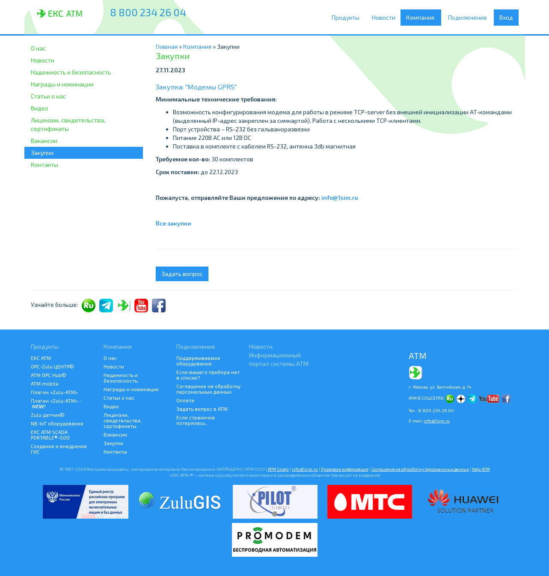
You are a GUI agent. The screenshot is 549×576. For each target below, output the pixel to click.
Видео (39, 108)
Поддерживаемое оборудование (198, 360)
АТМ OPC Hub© (48, 375)
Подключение (469, 17)
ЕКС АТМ (41, 358)
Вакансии (44, 140)
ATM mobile (45, 383)
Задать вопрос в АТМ (202, 409)
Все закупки (173, 223)
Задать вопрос (182, 273)
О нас (38, 48)
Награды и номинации (62, 84)
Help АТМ (481, 469)
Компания (423, 17)
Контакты (44, 164)
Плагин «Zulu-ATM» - (56, 403)
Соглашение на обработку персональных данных (208, 389)
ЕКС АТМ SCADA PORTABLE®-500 (50, 434)
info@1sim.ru (339, 197)
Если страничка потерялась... (195, 420)
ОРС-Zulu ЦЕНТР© (52, 366)
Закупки (42, 152)
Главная (167, 46)
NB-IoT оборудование (57, 423)
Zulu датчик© (48, 415)
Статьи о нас (48, 96)
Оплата (185, 400)
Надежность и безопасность (71, 72)
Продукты (348, 17)
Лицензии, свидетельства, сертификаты (68, 124)
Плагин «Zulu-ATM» (54, 392)
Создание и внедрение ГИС (59, 448)
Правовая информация (344, 469)
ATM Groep (278, 469)
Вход (506, 17)
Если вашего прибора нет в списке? (208, 374)
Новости (385, 17)
